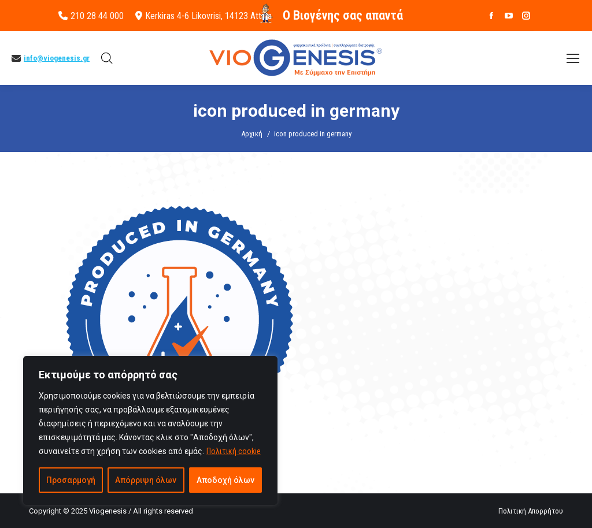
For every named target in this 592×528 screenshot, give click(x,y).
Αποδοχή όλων (225, 480)
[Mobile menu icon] (572, 58)
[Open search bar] (107, 58)
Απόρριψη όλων (145, 480)
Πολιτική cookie (233, 451)
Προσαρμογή (70, 480)
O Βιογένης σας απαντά (343, 15)
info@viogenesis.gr (57, 58)
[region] (150, 430)
